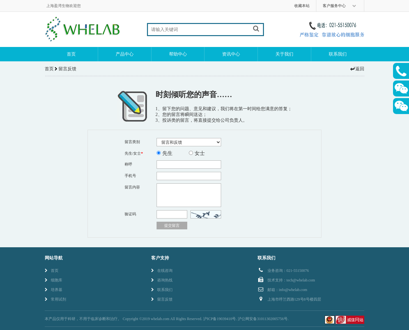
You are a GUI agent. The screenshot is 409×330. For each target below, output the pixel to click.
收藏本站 (302, 6)
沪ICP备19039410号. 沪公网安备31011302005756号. (246, 319)
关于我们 (284, 54)
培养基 (53, 290)
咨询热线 (162, 280)
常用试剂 (55, 299)
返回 (357, 68)
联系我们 (338, 54)
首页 (71, 54)
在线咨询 (162, 270)
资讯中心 (231, 54)
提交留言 (172, 225)
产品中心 (125, 54)
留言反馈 (162, 299)
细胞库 (53, 280)
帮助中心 (178, 54)
